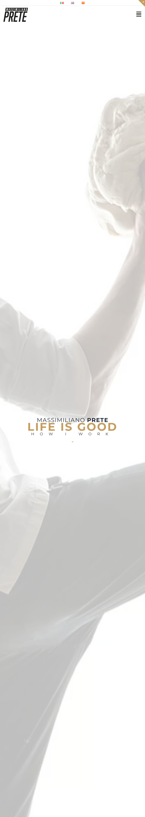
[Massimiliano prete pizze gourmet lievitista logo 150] (15, 9)
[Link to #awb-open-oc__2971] (138, 14)
